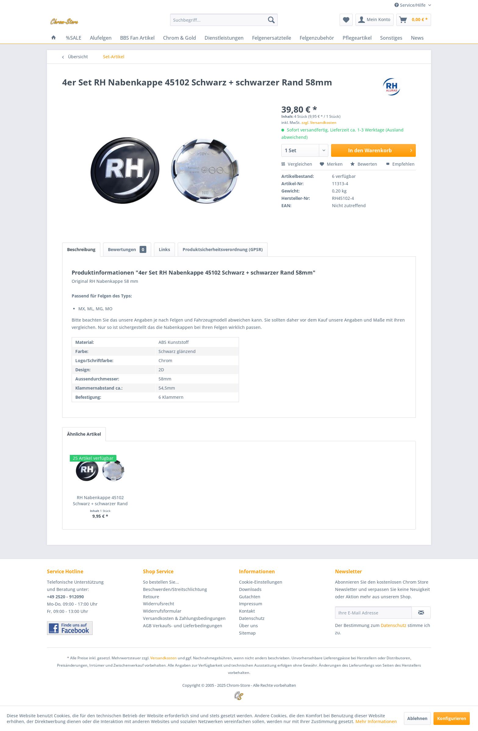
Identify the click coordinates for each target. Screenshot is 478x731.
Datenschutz (252, 618)
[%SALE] (74, 38)
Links (164, 249)
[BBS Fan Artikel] (137, 38)
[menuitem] (224, 20)
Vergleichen (296, 164)
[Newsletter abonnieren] (421, 613)
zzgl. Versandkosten (319, 122)
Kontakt (247, 611)
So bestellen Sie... (161, 582)
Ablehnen (417, 718)
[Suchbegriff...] (224, 20)
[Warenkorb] (413, 20)
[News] (417, 38)
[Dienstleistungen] (224, 38)
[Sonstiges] (391, 38)
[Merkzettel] (346, 20)
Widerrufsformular (162, 611)
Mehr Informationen (376, 721)
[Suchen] (271, 20)
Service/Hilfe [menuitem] (410, 5)
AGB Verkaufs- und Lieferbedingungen (182, 625)
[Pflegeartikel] (357, 38)
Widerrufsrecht (158, 604)
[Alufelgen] (101, 38)
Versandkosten (163, 658)
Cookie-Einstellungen (260, 582)
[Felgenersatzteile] (271, 38)
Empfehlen (400, 164)
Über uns (248, 625)
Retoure (151, 597)
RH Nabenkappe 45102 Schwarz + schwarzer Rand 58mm (100, 501)
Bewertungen (127, 249)
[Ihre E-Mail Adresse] (373, 613)
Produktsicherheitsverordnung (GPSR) (223, 249)
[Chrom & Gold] (179, 38)
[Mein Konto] (374, 20)
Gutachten (249, 597)
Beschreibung (81, 249)
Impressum (250, 604)
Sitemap (247, 633)
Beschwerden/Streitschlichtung (175, 589)
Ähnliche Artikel (84, 434)
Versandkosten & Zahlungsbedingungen (184, 618)
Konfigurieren (451, 718)
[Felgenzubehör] (316, 38)
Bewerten (364, 164)
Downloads (250, 589)
